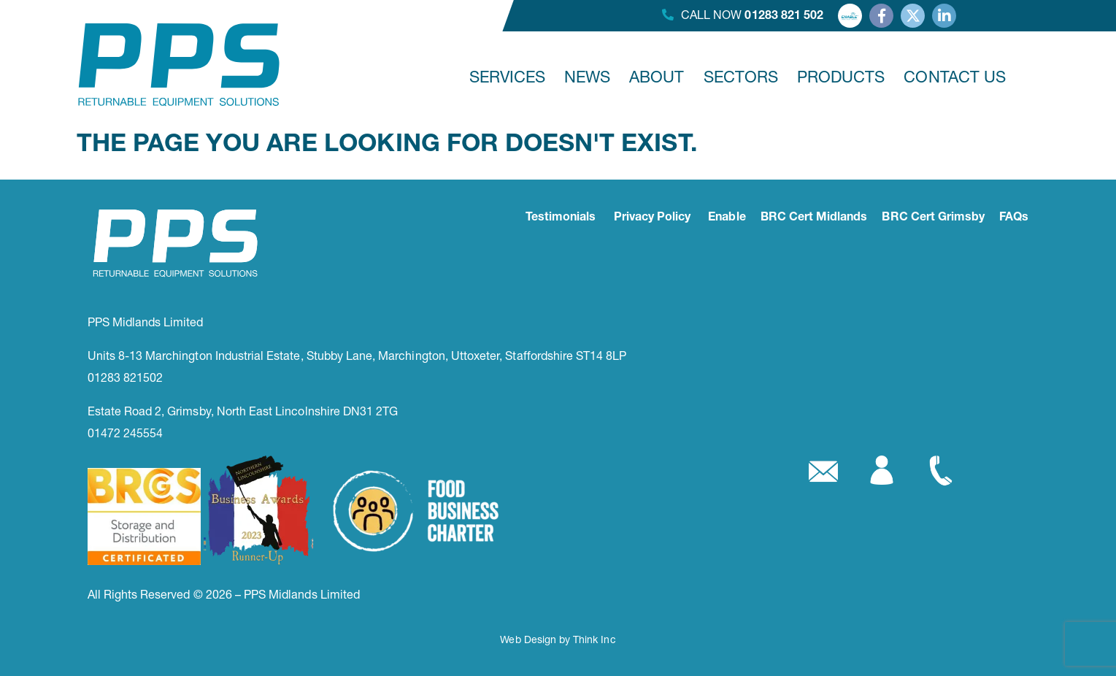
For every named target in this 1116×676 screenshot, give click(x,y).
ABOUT (656, 76)
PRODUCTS (841, 76)
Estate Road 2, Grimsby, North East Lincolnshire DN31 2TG (243, 411)
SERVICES (507, 76)
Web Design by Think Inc (557, 639)
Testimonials (561, 218)
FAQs (1013, 218)
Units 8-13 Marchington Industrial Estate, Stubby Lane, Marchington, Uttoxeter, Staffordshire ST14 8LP (357, 355)
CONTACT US (955, 76)
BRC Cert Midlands (814, 218)
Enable (726, 218)
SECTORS (741, 76)
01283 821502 (125, 377)
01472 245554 (125, 432)
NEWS (587, 76)
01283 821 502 (783, 17)
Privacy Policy (652, 218)
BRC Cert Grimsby (933, 218)
